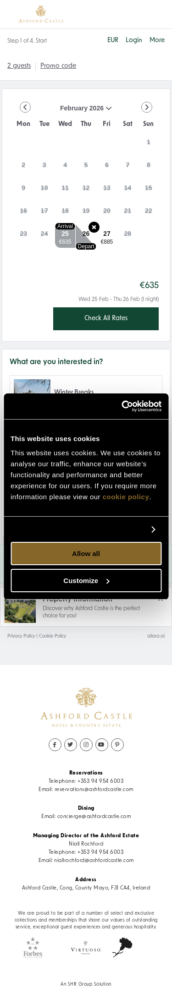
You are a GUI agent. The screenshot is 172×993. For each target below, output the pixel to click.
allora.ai (156, 636)
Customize (86, 580)
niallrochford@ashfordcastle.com (94, 860)
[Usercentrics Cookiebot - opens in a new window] (122, 406)
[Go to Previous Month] (25, 107)
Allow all (86, 553)
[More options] (157, 41)
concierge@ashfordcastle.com (94, 816)
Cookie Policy (52, 636)
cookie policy (126, 497)
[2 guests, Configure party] (19, 66)
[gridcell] (149, 144)
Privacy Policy (21, 636)
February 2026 (62, 111)
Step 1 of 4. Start (27, 41)
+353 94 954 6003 (100, 781)
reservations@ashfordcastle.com (94, 789)
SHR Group (80, 984)
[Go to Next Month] (147, 107)
